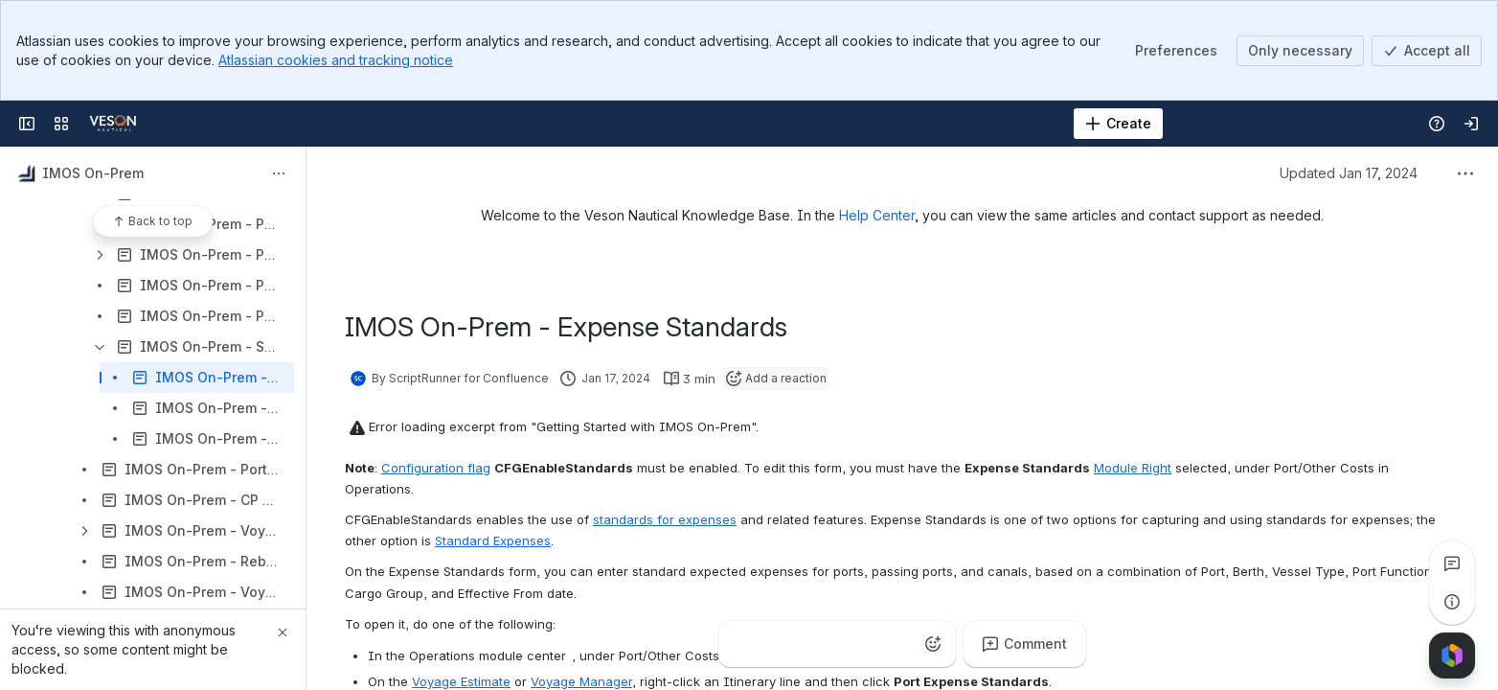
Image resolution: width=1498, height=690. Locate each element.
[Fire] (818, 644)
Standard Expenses (493, 540)
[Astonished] (894, 644)
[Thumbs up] (741, 644)
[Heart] (856, 644)
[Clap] (779, 644)
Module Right (1132, 467)
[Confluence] (113, 123)
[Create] (1118, 123)
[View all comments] (1452, 563)
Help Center (877, 215)
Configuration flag (435, 467)
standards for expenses (665, 519)
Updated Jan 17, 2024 (1349, 173)
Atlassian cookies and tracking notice (335, 60)
